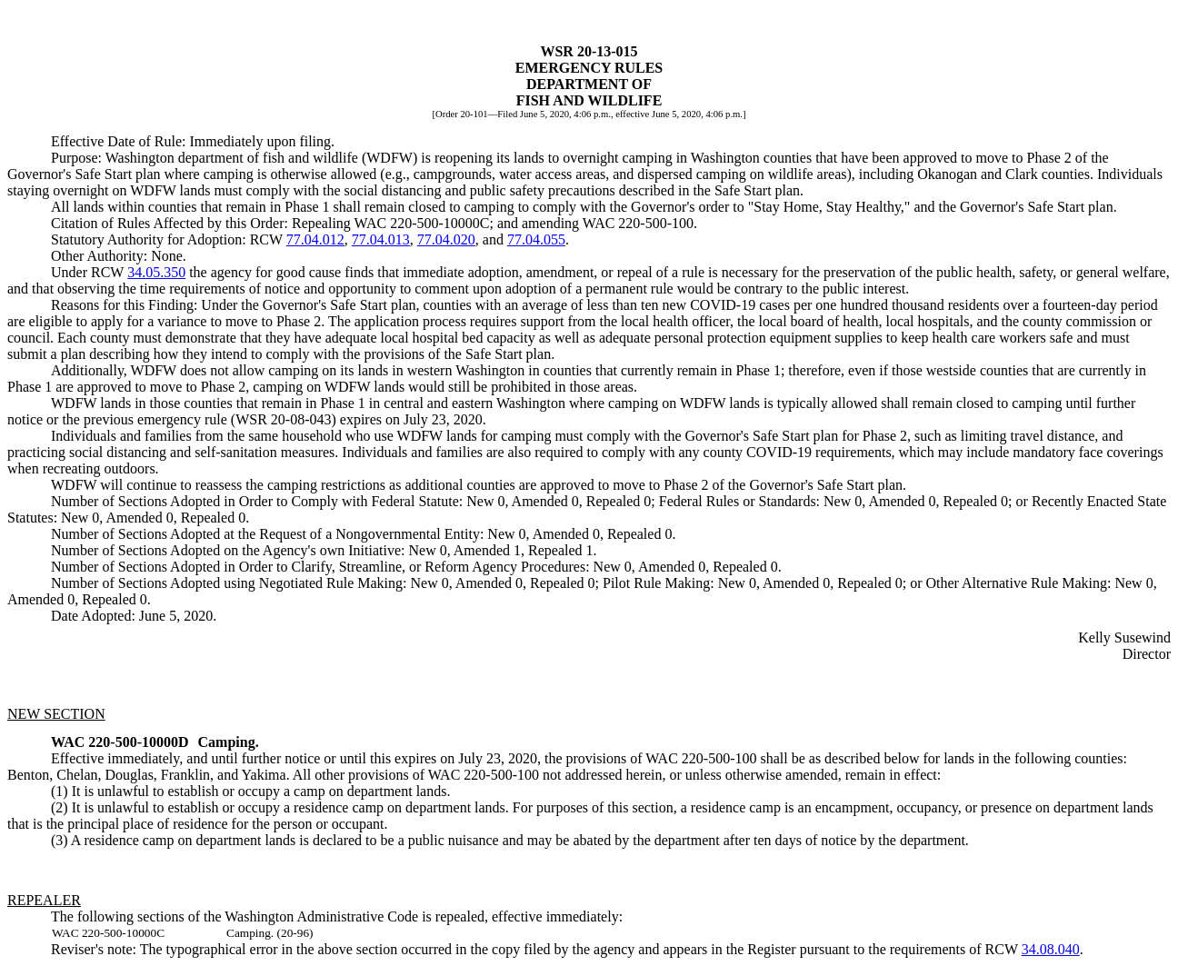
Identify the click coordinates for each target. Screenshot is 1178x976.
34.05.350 (156, 272)
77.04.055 (536, 239)
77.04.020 (446, 239)
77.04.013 (381, 239)
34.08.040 (1051, 949)
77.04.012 (315, 239)
